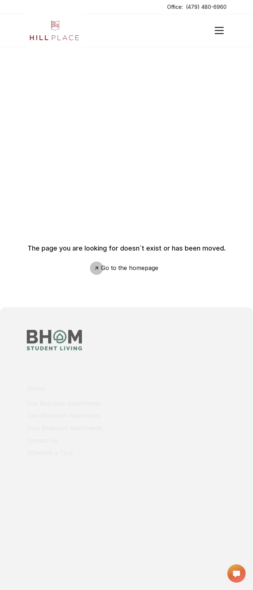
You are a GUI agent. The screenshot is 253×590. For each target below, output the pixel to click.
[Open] (219, 30)
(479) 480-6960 (206, 7)
